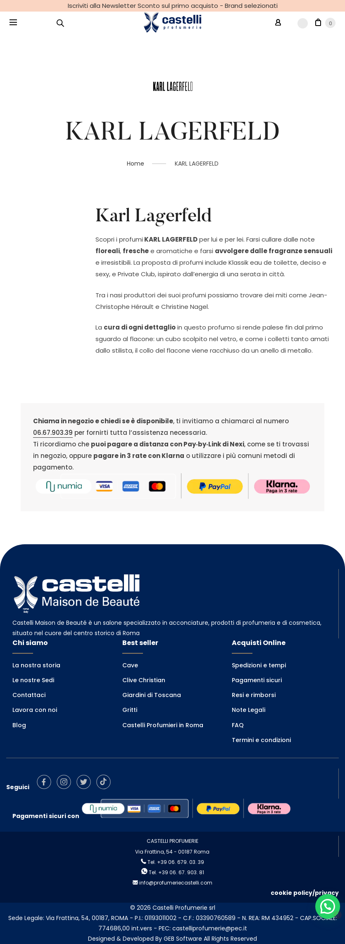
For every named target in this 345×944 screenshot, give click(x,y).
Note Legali (248, 710)
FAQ (238, 725)
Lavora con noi (34, 710)
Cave (130, 665)
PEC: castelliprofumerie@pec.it (203, 928)
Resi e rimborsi (254, 695)
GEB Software (183, 939)
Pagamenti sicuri (257, 680)
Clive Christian (143, 680)
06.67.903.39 (53, 432)
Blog (19, 725)
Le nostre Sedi (33, 680)
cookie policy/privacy (305, 893)
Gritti (129, 710)
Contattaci (28, 695)
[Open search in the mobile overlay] (60, 22)
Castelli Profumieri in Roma (162, 725)
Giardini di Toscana (151, 695)
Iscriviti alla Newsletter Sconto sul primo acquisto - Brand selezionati (173, 5)
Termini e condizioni (261, 740)
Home (135, 163)
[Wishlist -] (298, 22)
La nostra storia (36, 665)
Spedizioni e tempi (259, 665)
